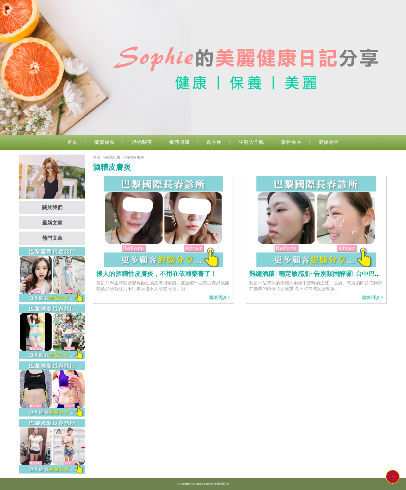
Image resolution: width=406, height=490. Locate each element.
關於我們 (52, 207)
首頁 (72, 142)
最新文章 (52, 223)
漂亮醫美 (142, 142)
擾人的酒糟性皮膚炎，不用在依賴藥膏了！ (156, 273)
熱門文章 (52, 238)
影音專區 (291, 142)
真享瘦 (214, 142)
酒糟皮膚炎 (134, 157)
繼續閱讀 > (219, 297)
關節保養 (104, 142)
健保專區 (329, 142)
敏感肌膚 (179, 142)
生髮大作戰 (251, 142)
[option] (203, 67)
